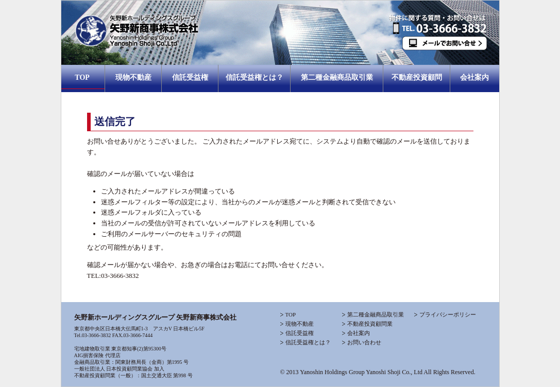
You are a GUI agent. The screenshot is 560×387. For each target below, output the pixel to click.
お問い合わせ (364, 342)
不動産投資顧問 (417, 77)
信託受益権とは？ (254, 77)
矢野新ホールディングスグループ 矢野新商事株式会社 (155, 317)
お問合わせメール (442, 55)
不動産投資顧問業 (370, 324)
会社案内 (474, 77)
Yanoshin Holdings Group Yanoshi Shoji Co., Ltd (361, 372)
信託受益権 (190, 77)
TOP (83, 77)
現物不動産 (133, 77)
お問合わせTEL (442, 19)
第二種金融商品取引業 (337, 77)
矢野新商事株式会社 (228, 33)
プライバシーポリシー (447, 314)
